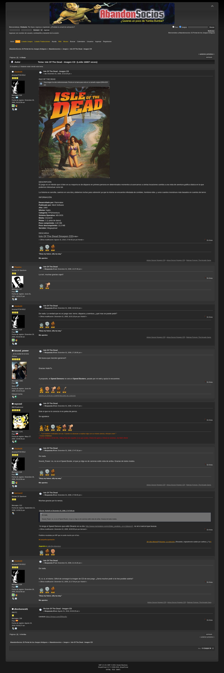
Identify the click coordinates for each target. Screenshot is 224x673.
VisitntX (18, 72)
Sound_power (21, 350)
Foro (175, 27)
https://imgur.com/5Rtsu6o (56, 617)
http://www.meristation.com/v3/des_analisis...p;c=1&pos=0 (109, 526)
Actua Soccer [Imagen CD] (181, 260)
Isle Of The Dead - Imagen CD (56, 71)
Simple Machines (122, 665)
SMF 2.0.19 (102, 665)
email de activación (67, 27)
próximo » (210, 54)
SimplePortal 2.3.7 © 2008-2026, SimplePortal (113, 667)
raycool (18, 404)
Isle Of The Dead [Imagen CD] (56, 236)
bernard (18, 493)
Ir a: (199, 648)
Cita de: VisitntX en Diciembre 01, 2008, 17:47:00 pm (56, 511)
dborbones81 (21, 609)
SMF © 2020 (111, 665)
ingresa (38, 27)
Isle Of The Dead (50, 267)
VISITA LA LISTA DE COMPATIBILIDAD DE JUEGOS (57, 396)
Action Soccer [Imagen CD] (161, 260)
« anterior (202, 54)
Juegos (183, 27)
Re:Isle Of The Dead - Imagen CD (57, 609)
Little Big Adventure (54, 546)
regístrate (46, 27)
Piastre (17, 267)
